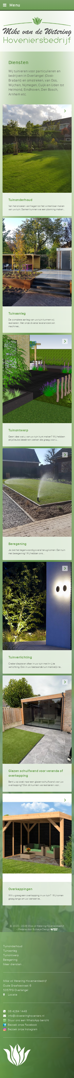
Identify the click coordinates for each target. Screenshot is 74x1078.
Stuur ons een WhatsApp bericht (28, 1020)
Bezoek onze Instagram (22, 1029)
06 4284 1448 (17, 1011)
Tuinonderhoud (12, 946)
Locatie (12, 994)
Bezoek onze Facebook (22, 1024)
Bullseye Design (41, 929)
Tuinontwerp (11, 955)
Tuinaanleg (10, 950)
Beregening (10, 959)
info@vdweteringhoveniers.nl (26, 1015)
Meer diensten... (13, 964)
